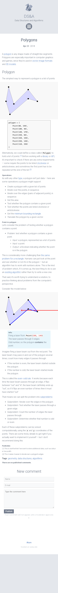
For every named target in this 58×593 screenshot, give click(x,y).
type (20, 178)
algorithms (37, 458)
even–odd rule (24, 378)
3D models (11, 64)
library (45, 156)
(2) (30, 169)
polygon (7, 54)
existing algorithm (13, 272)
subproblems (46, 397)
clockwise (41, 163)
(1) (21, 156)
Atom (29, 542)
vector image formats (42, 61)
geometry (12, 458)
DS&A (29, 16)
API (52, 156)
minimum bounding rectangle (27, 213)
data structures (25, 458)
